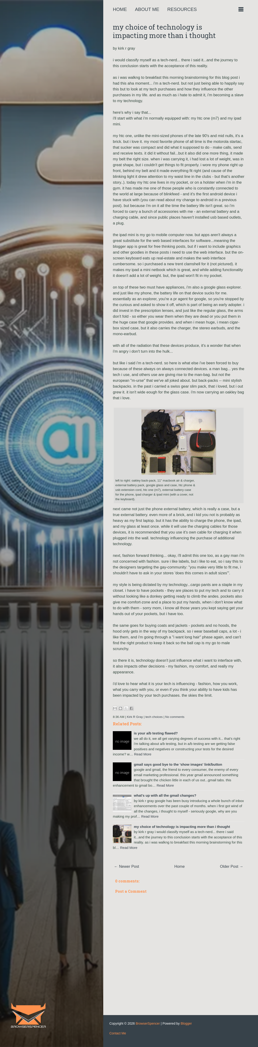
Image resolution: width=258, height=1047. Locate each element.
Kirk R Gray (135, 717)
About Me (147, 9)
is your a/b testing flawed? (156, 733)
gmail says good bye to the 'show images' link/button (178, 764)
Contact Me (117, 1033)
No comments (174, 717)
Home (120, 9)
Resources (182, 9)
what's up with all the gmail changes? (165, 795)
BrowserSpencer (148, 1023)
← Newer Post (126, 866)
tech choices (154, 717)
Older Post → (231, 866)
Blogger (186, 1023)
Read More (142, 754)
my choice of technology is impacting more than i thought (164, 31)
